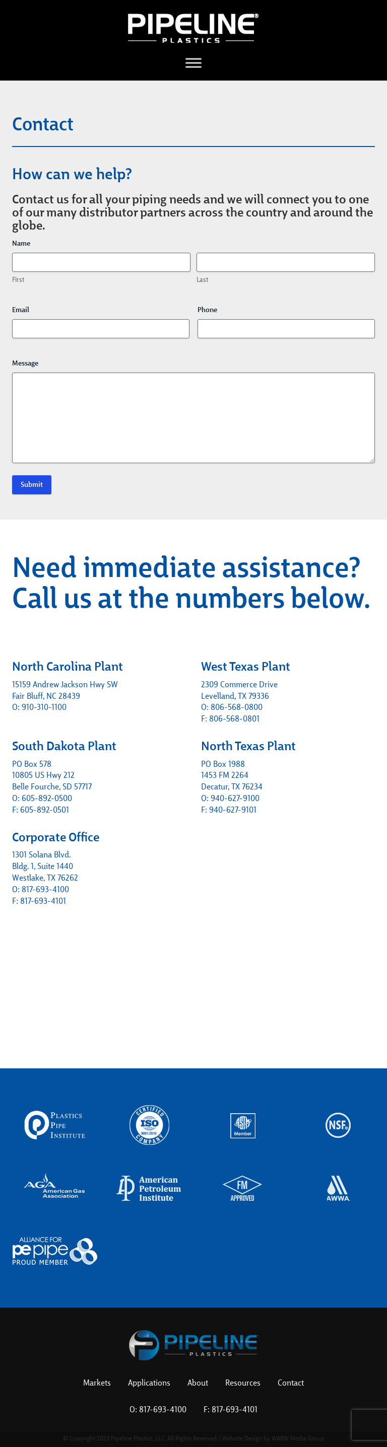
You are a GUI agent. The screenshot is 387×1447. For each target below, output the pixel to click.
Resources (243, 1384)
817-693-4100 (162, 1410)
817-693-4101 (234, 1410)
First (18, 280)
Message (25, 363)
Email (20, 310)
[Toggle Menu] (193, 62)
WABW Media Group (298, 1439)
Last (202, 280)
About (197, 1384)
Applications (149, 1384)
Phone (207, 310)
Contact (291, 1384)
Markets (97, 1384)
